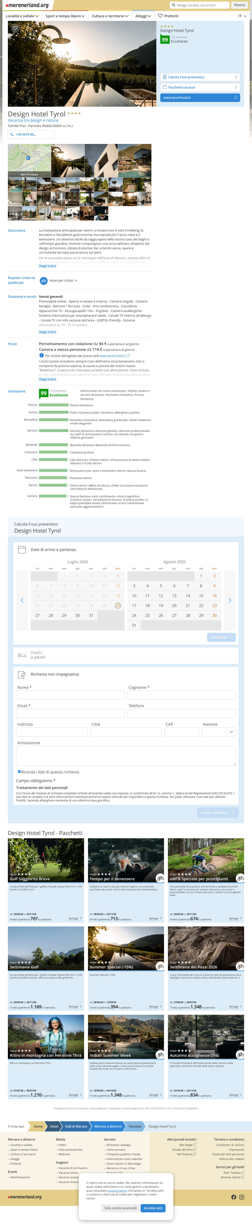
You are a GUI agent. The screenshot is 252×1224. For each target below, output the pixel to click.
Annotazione (28, 742)
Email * (24, 705)
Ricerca (239, 5)
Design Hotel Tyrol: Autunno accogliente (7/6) (206, 1057)
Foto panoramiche (70, 1149)
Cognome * (139, 687)
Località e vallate (20, 16)
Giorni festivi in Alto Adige (124, 1163)
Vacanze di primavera (73, 1168)
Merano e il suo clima (121, 1168)
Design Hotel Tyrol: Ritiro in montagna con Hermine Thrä (46, 1057)
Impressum (236, 1149)
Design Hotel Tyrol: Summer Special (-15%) (126, 968)
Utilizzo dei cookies (231, 1159)
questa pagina (117, 1190)
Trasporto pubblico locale (123, 1154)
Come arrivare (116, 1149)
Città (96, 724)
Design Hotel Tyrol (37, 113)
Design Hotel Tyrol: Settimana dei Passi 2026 (206, 968)
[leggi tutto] (47, 265)
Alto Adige (187, 1145)
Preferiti (168, 16)
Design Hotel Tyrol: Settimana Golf (46, 968)
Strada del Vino (184, 1150)
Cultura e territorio (108, 16)
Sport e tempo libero (63, 16)
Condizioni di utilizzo (230, 1145)
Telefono (136, 705)
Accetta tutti (153, 1208)
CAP (169, 724)
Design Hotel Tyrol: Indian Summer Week (126, 1057)
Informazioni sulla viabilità (124, 1159)
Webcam (64, 1154)
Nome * (24, 687)
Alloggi (141, 16)
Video (62, 1145)
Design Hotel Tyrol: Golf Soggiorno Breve (46, 880)
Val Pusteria (186, 1154)
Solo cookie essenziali (120, 1208)
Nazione (210, 724)
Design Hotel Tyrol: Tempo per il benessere (126, 880)
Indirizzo (25, 724)
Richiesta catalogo (119, 1145)
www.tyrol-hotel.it (202, 97)
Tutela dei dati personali (228, 1154)
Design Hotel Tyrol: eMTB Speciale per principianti (206, 880)
